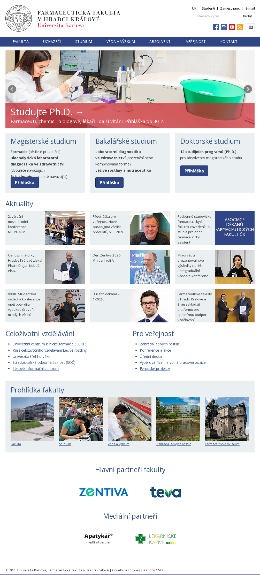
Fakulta (21, 41)
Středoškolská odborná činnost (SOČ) (44, 362)
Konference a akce (155, 350)
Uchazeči (52, 41)
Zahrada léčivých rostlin (159, 344)
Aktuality (19, 203)
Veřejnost (196, 41)
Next (248, 89)
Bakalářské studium (126, 141)
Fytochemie (21, 176)
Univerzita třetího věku (31, 356)
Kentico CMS (153, 570)
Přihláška (24, 182)
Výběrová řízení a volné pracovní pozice (173, 362)
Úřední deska (151, 356)
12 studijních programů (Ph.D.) (208, 151)
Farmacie (19, 151)
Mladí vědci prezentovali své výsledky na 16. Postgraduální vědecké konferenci (193, 265)
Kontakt (229, 41)
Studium (83, 41)
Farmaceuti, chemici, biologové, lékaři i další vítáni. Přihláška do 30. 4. (88, 121)
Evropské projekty (155, 368)
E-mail (250, 8)
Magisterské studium (43, 141)
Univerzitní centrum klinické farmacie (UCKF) (49, 344)
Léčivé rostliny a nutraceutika (123, 170)
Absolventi (160, 41)
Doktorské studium (210, 141)
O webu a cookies (126, 570)
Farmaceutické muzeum (227, 442)
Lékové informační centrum (36, 368)
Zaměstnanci (230, 8)
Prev (12, 89)
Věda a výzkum (120, 41)
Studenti (208, 8)
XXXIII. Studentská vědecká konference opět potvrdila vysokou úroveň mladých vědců (24, 304)
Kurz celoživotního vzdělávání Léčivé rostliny (50, 350)
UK (194, 8)
